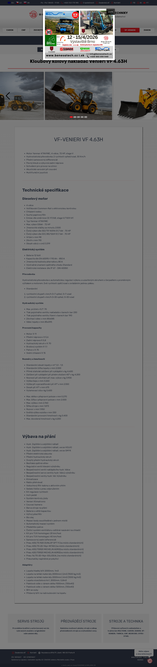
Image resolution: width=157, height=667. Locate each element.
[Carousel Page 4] (82, 117)
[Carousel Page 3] (78, 117)
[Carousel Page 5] (85, 117)
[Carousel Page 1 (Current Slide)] (71, 117)
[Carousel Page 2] (74, 117)
